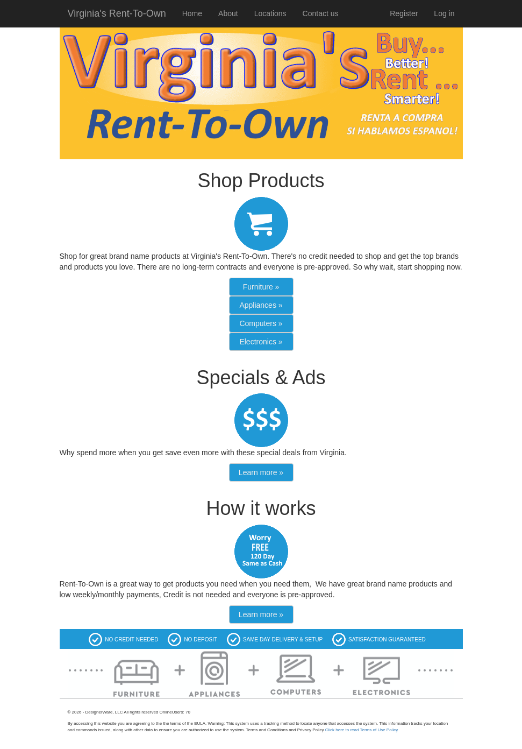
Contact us (321, 13)
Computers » (260, 323)
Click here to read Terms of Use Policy (361, 729)
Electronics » (260, 341)
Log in (444, 13)
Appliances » (260, 305)
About (228, 13)
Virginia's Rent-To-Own (117, 13)
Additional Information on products (108, 705)
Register (404, 13)
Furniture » (261, 286)
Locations (270, 13)
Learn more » (261, 472)
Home (192, 13)
